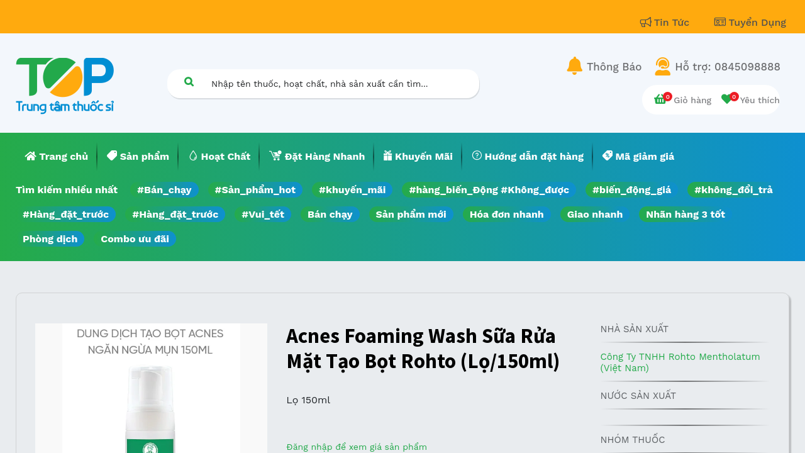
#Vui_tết (263, 214)
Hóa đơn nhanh (507, 214)
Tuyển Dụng (750, 22)
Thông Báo (614, 67)
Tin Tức (666, 22)
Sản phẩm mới (411, 214)
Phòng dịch (50, 239)
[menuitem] (56, 156)
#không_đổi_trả (733, 190)
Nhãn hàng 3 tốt (685, 214)
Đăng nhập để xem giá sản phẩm (356, 447)
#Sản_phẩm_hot (255, 190)
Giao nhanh (595, 214)
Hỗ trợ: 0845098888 (727, 67)
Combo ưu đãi (135, 239)
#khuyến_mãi (352, 190)
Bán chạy (330, 214)
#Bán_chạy (164, 190)
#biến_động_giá (631, 190)
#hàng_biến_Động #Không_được (489, 190)
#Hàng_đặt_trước (66, 214)
